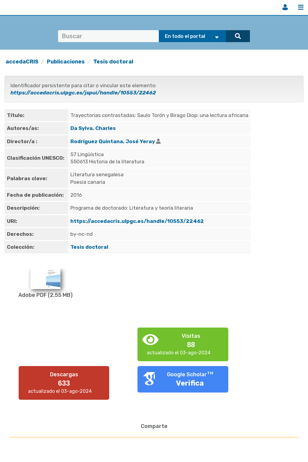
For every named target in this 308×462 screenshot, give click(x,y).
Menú (300, 7)
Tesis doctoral (113, 61)
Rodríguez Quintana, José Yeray (112, 141)
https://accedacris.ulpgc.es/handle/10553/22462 (137, 221)
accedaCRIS (22, 61)
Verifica (190, 383)
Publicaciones (66, 61)
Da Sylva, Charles (93, 128)
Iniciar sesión (285, 7)
